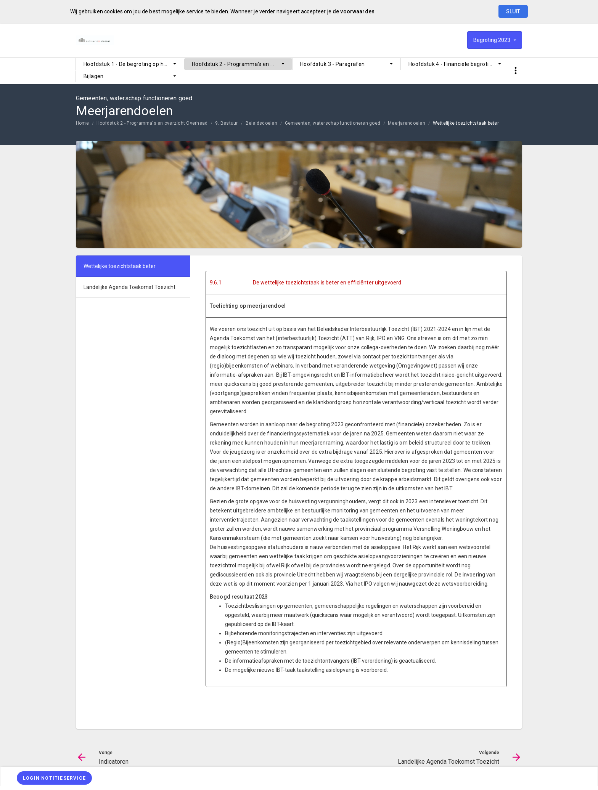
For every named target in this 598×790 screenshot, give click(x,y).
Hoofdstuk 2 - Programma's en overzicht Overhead (242, 64)
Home (82, 123)
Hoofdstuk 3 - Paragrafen (332, 64)
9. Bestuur (226, 123)
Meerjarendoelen (406, 123)
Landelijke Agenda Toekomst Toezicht (129, 287)
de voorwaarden (354, 11)
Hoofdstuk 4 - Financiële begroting (451, 64)
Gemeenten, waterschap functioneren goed (332, 123)
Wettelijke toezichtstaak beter (466, 123)
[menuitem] (130, 64)
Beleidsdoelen (261, 123)
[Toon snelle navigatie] (515, 70)
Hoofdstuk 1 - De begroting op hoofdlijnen (134, 64)
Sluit (513, 11)
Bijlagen (94, 76)
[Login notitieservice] (54, 778)
